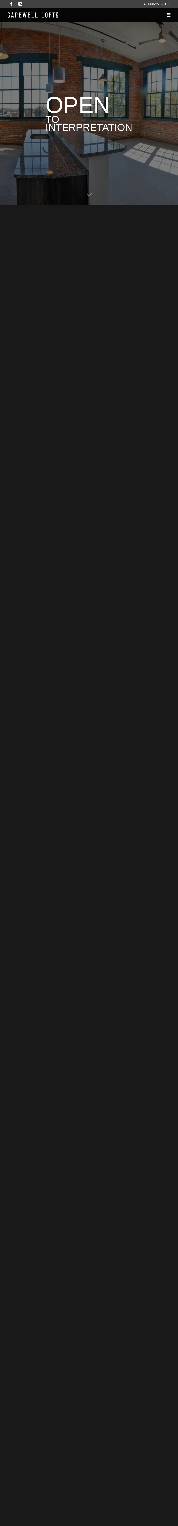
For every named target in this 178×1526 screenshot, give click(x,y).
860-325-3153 (157, 4)
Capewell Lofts (33, 15)
